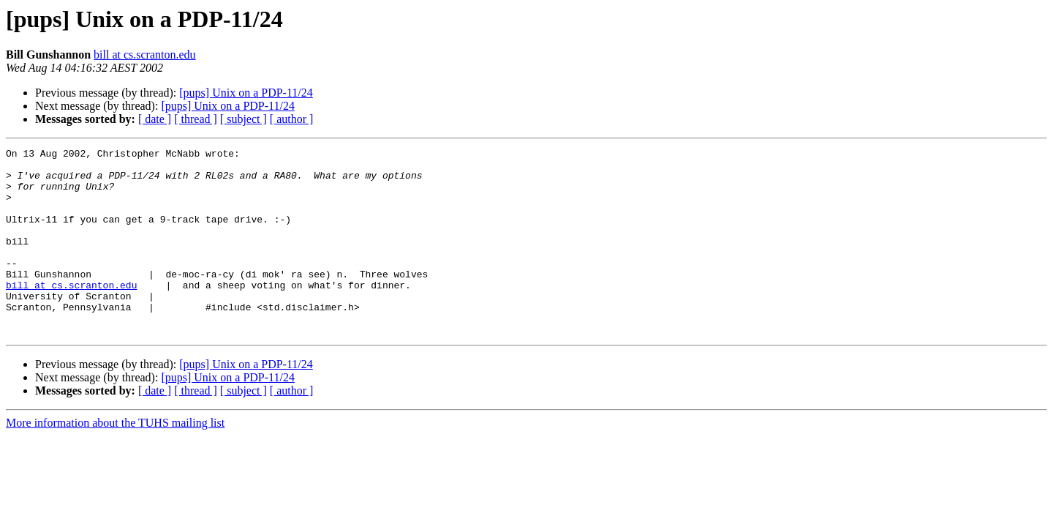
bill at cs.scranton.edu (145, 54)
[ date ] (154, 119)
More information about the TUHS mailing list (115, 460)
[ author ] (292, 119)
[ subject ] (243, 119)
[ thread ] (195, 119)
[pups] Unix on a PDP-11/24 (246, 92)
